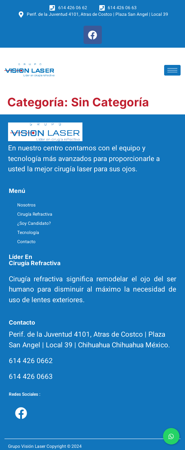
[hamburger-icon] (172, 70)
